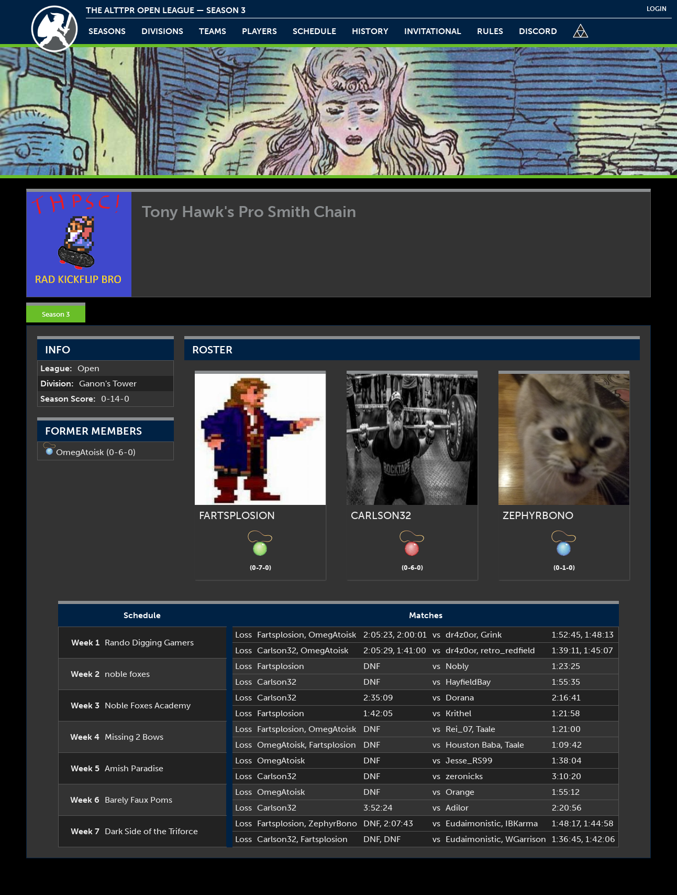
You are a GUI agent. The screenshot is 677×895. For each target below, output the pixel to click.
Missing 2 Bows (134, 737)
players (259, 31)
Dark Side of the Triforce (151, 831)
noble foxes (127, 674)
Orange (460, 792)
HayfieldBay (468, 682)
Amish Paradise (134, 768)
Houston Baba (473, 745)
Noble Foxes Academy (148, 705)
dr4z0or (461, 635)
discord (538, 31)
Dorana (460, 698)
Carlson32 (276, 650)
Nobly (457, 666)
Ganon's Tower (108, 384)
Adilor (457, 808)
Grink (491, 635)
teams (212, 31)
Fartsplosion (280, 635)
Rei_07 (459, 729)
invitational (432, 31)
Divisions (162, 31)
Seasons (107, 31)
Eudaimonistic (473, 823)
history (370, 31)
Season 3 (56, 314)
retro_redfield (508, 650)
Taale (485, 729)
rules (490, 31)
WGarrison (525, 839)
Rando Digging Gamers (149, 643)
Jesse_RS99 (469, 760)
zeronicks (464, 776)
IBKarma (521, 823)
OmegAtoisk (80, 452)
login (657, 9)
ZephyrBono (332, 823)
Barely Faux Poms (138, 800)
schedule (314, 31)
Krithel (458, 713)
